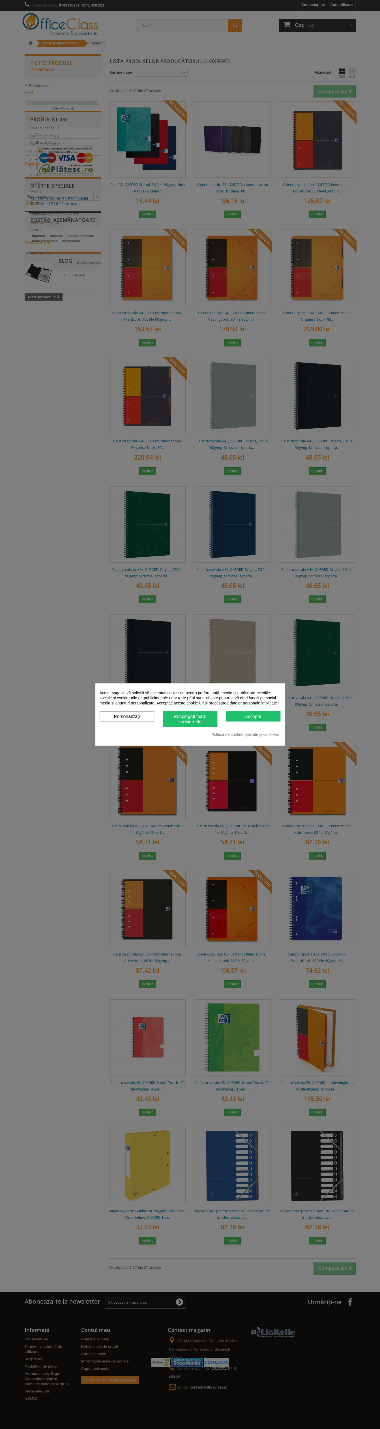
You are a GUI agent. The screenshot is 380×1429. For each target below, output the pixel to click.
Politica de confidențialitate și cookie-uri (245, 734)
